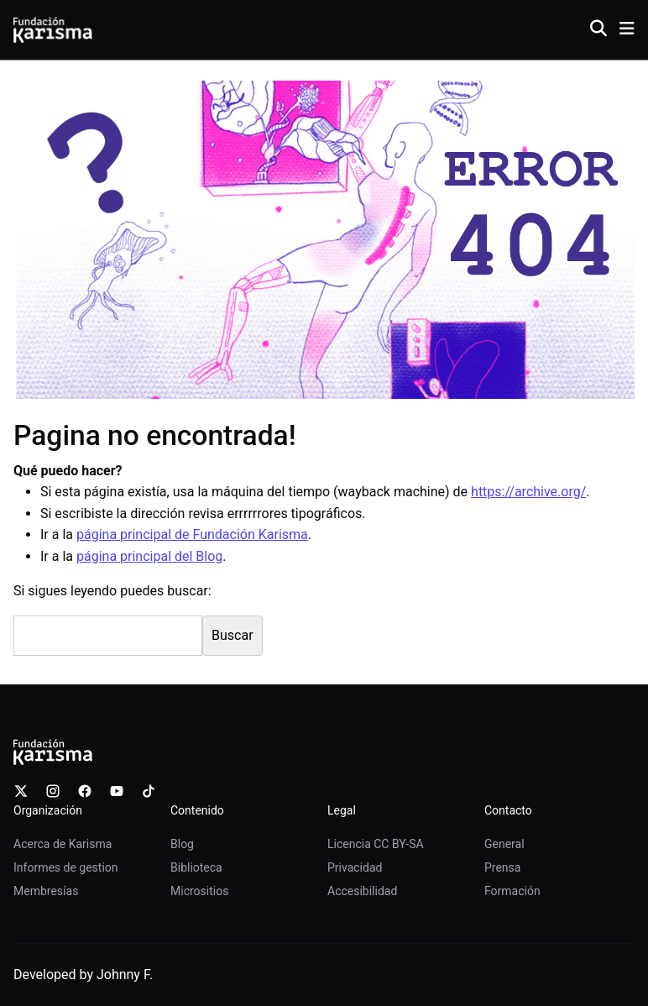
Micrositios (199, 891)
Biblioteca (196, 867)
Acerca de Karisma (62, 844)
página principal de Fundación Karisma (192, 534)
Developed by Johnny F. (83, 974)
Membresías (45, 891)
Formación (512, 891)
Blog (182, 844)
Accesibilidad (362, 891)
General (504, 844)
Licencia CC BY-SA (375, 844)
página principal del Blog (149, 556)
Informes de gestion (65, 867)
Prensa (502, 867)
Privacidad (354, 867)
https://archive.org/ (528, 492)
